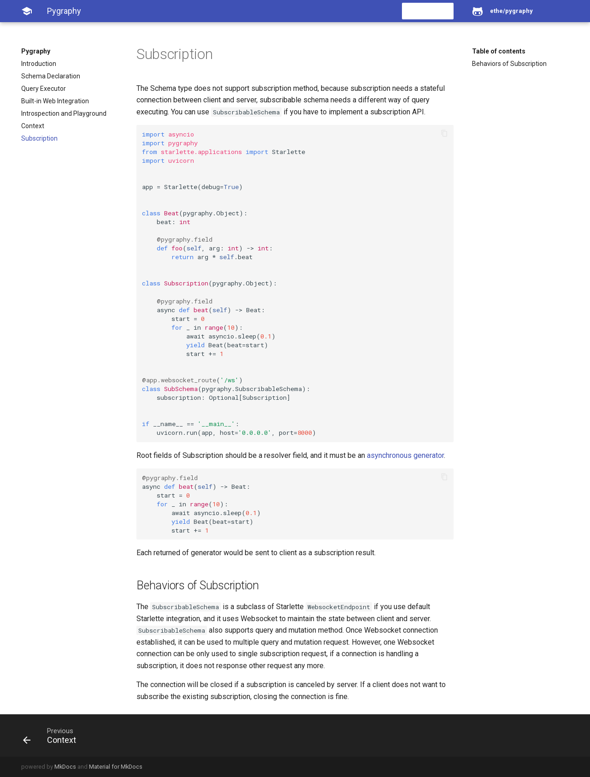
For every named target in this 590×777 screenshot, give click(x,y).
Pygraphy (35, 51)
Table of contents (498, 51)
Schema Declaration (50, 76)
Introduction (38, 63)
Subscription (39, 138)
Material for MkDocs (115, 766)
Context (32, 126)
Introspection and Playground (63, 113)
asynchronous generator (405, 455)
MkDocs (65, 766)
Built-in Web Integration (55, 101)
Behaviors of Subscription (509, 63)
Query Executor (43, 88)
